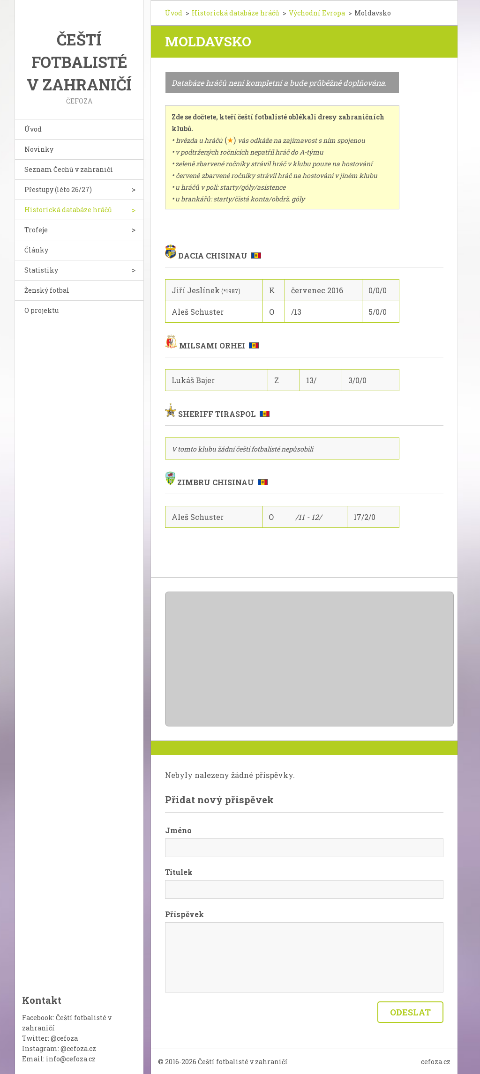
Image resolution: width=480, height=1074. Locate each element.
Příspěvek (184, 914)
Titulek (179, 872)
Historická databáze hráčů (68, 209)
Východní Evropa (317, 12)
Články (36, 249)
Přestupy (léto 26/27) (58, 189)
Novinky (38, 149)
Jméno (178, 830)
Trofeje (36, 229)
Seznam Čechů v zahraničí (68, 169)
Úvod (33, 129)
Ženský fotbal (46, 290)
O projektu (41, 310)
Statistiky (41, 270)
